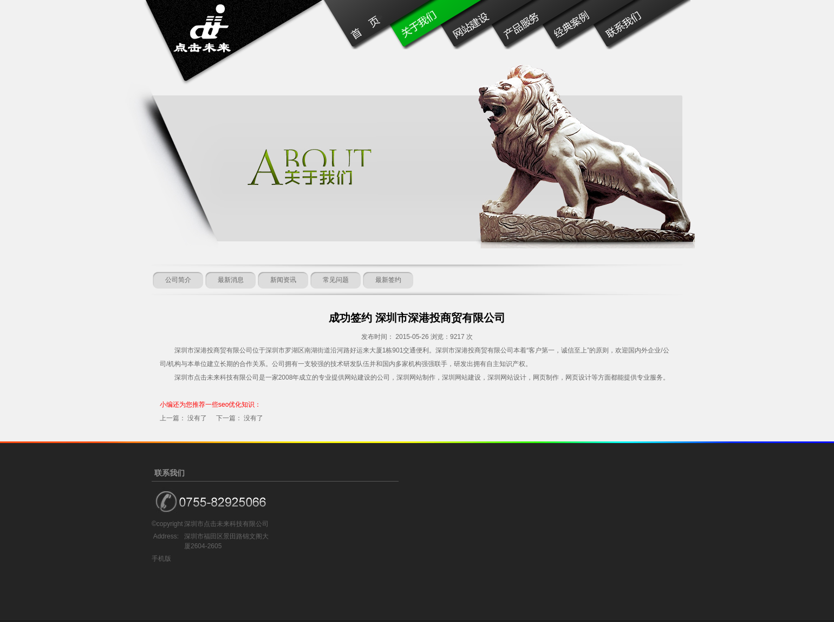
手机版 (161, 558)
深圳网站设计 (506, 377)
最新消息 (231, 280)
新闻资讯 (283, 280)
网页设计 (578, 377)
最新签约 (388, 280)
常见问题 (336, 280)
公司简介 (178, 280)
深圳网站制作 (415, 377)
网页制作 (546, 377)
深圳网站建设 (461, 377)
